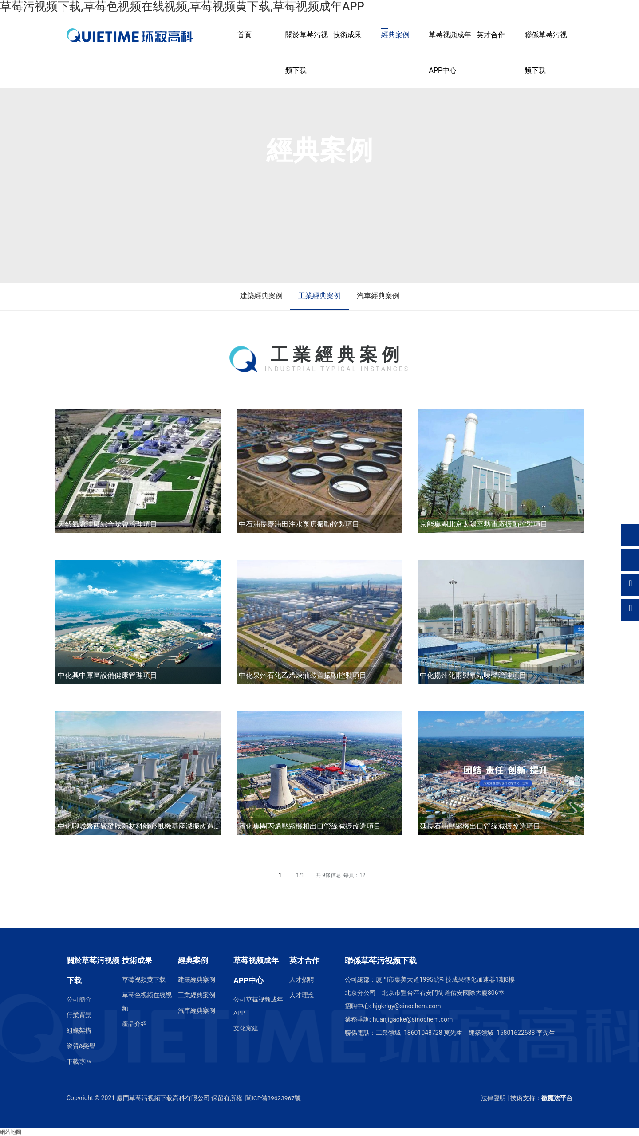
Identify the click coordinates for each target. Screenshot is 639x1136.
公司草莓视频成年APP (258, 1006)
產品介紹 (134, 1023)
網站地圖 (10, 1132)
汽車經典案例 (380, 296)
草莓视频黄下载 (144, 979)
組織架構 (79, 1030)
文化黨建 (245, 1028)
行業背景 (79, 1014)
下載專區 (79, 1061)
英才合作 (491, 35)
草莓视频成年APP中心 (450, 53)
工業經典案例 (319, 296)
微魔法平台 (556, 1097)
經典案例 (395, 35)
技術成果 (347, 35)
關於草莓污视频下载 (306, 53)
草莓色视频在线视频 (147, 1001)
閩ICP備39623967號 (273, 1097)
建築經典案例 (259, 296)
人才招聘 (301, 979)
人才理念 (301, 994)
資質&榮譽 (81, 1046)
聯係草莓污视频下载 (546, 53)
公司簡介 (79, 999)
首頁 (244, 35)
